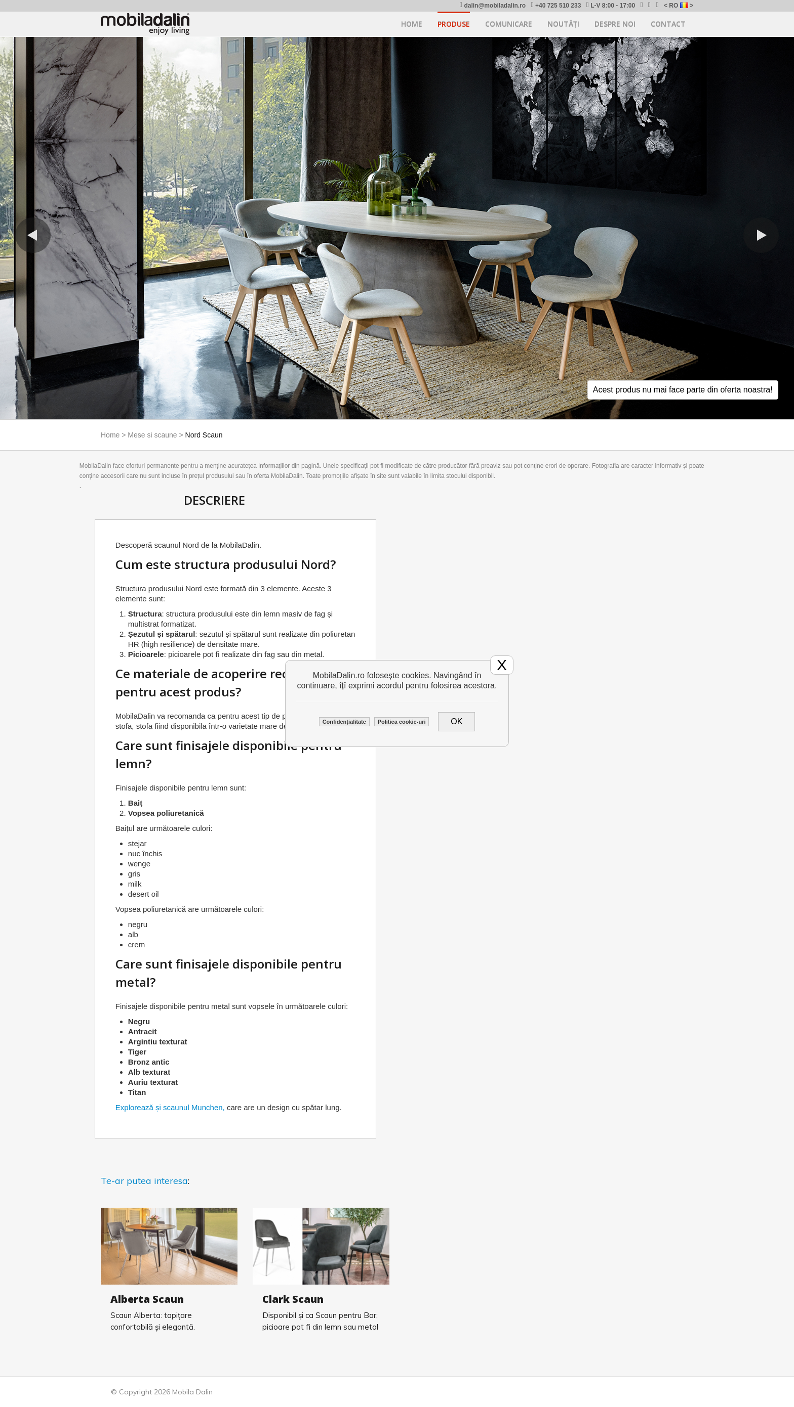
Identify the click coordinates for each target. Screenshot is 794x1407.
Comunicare (508, 24)
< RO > (678, 5)
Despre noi (615, 24)
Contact (668, 24)
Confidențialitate (344, 722)
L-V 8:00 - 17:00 (611, 5)
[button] (33, 235)
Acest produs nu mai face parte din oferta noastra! (683, 389)
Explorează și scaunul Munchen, (170, 1107)
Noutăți (563, 24)
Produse (454, 24)
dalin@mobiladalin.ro (493, 5)
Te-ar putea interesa (144, 1180)
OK (456, 721)
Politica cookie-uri (402, 722)
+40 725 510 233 (556, 5)
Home (411, 24)
